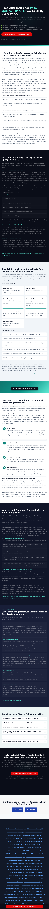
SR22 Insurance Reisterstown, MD (33, 838)
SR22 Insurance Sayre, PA (14, 835)
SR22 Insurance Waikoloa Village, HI (15, 857)
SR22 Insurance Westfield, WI (34, 832)
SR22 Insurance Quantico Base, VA (16, 829)
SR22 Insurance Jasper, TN (13, 888)
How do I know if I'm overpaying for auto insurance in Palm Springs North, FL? (24, 719)
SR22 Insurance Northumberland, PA (32, 885)
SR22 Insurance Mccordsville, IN (33, 882)
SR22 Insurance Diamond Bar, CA (14, 897)
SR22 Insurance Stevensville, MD (34, 875)
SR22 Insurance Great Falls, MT (35, 857)
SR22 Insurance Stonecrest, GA (34, 863)
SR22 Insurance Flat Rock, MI (16, 869)
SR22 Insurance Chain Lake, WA (15, 863)
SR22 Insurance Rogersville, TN (16, 832)
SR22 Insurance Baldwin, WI (15, 882)
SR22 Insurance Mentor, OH (33, 869)
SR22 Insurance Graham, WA (35, 829)
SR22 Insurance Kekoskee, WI (15, 841)
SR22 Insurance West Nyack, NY (33, 866)
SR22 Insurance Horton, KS (16, 844)
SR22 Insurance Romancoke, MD (34, 879)
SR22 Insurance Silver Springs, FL (34, 904)
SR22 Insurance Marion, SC (13, 885)
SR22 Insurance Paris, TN (16, 860)
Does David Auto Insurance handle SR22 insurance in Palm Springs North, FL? (24, 742)
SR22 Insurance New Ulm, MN (34, 872)
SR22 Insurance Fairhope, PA (15, 847)
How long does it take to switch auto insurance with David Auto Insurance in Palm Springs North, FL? (24, 732)
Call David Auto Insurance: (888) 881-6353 (16, 34)
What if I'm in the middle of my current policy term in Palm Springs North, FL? (24, 737)
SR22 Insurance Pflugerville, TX (35, 891)
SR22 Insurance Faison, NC (32, 844)
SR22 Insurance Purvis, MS (32, 860)
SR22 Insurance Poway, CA (13, 854)
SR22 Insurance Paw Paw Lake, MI (33, 900)
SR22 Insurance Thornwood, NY (13, 894)
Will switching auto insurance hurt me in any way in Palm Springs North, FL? (24, 723)
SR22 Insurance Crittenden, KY (15, 875)
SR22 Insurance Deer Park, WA (16, 851)
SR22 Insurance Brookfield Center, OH (34, 894)
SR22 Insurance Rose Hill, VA (14, 900)
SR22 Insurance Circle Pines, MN (32, 835)
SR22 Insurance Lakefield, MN (33, 847)
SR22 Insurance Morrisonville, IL (34, 897)
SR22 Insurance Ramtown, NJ (33, 841)
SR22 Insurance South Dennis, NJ (14, 904)
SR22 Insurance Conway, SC (14, 838)
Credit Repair (18, 809)
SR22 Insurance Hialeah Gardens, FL (15, 891)
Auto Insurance (30, 809)
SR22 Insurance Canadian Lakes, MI (32, 888)
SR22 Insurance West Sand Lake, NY (32, 854)
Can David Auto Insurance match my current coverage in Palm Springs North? (24, 728)
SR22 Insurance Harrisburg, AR (16, 872)
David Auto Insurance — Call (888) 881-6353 (24, 906)
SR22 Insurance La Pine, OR (34, 851)
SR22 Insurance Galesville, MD (15, 879)
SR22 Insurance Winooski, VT (15, 866)
